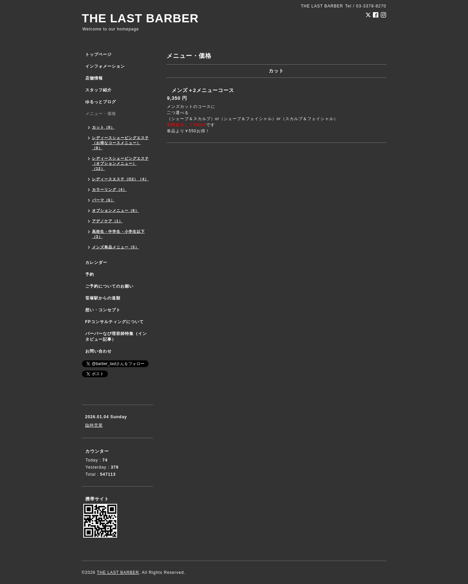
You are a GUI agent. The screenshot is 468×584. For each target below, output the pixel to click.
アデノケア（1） (107, 221)
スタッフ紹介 (98, 90)
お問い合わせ (98, 351)
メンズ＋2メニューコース (203, 90)
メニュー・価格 (100, 113)
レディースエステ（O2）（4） (120, 179)
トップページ (98, 54)
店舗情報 (94, 78)
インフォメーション (105, 66)
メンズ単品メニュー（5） (115, 247)
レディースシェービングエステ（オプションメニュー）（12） (120, 163)
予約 (89, 274)
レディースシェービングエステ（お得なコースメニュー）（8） (120, 143)
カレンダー (96, 262)
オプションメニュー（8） (115, 210)
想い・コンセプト (102, 310)
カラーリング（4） (109, 189)
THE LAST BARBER (140, 18)
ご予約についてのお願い (109, 286)
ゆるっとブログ (100, 101)
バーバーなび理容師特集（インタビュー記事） (116, 336)
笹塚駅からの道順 (102, 298)
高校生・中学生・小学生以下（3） (118, 234)
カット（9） (103, 127)
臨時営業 (94, 425)
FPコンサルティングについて (114, 321)
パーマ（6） (103, 200)
